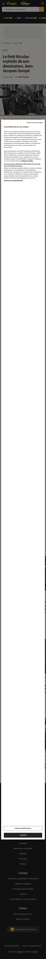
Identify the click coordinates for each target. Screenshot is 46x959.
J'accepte (23, 835)
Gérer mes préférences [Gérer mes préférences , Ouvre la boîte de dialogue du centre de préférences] (23, 828)
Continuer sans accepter (35, 122)
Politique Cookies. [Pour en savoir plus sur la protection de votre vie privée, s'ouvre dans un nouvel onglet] (27, 161)
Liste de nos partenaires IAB (13, 180)
